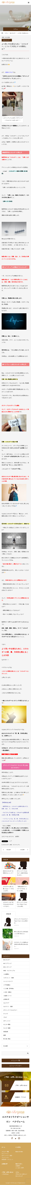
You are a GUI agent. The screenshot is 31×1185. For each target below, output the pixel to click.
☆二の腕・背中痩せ (8, 988)
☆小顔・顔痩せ (7, 992)
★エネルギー (6, 40)
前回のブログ (9, 72)
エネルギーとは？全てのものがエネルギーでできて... (8, 904)
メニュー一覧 (15, 1060)
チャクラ (5, 1013)
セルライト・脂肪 (8, 1006)
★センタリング (7, 967)
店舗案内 (18, 1165)
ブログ (5, 1017)
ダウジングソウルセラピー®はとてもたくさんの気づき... (21, 921)
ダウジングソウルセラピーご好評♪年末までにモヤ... (22, 873)
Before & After (19, 1151)
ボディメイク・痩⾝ (7, 1155)
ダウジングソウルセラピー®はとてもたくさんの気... (22, 904)
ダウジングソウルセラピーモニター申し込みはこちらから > (15, 766)
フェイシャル (5, 1157)
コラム (17, 1172)
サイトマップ (19, 1176)
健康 (4, 1035)
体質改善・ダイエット (7, 1159)
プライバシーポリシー (21, 1174)
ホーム (3, 1147)
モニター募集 (6, 1024)
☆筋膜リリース (7, 995)
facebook (22, 3)
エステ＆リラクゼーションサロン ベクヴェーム (15, 1117)
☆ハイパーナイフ (8, 981)
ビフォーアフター (15, 1066)
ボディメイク (6, 1020)
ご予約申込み (5, 1174)
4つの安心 (18, 1147)
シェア (10, 840)
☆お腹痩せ (6, 974)
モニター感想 (6, 1028)
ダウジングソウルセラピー (10, 1010)
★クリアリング (7, 963)
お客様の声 (6, 999)
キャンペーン (5, 1153)
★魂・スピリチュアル (15, 844)
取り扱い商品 (6, 1038)
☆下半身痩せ (6, 985)
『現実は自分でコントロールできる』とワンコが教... (22, 888)
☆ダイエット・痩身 (8, 977)
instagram (25, 3)
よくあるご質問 (20, 1167)
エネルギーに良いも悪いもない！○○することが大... (8, 888)
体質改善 (5, 1031)
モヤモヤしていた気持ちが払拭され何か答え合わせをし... (21, 944)
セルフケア (6, 1003)
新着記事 (8, 914)
